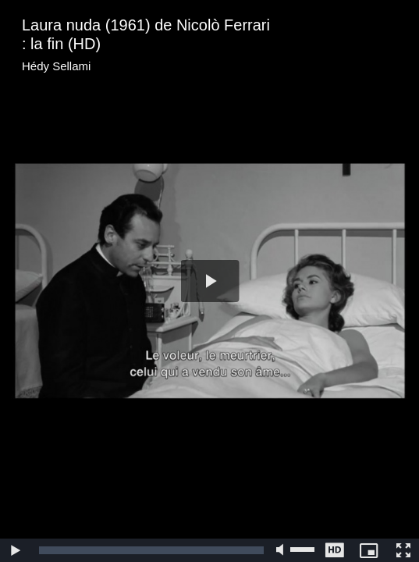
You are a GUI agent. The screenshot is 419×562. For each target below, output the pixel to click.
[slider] (151, 550)
